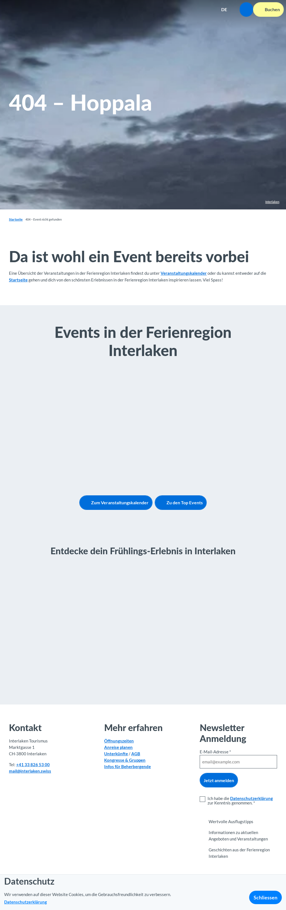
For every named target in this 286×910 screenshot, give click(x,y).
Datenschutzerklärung (251, 798)
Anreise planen (118, 747)
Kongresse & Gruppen (125, 760)
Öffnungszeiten (119, 740)
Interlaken (272, 202)
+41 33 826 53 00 (33, 764)
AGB (135, 753)
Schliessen (265, 897)
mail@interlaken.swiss (30, 770)
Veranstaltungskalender (184, 273)
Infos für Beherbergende (127, 766)
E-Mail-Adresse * (215, 751)
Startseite (16, 219)
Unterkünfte (116, 753)
